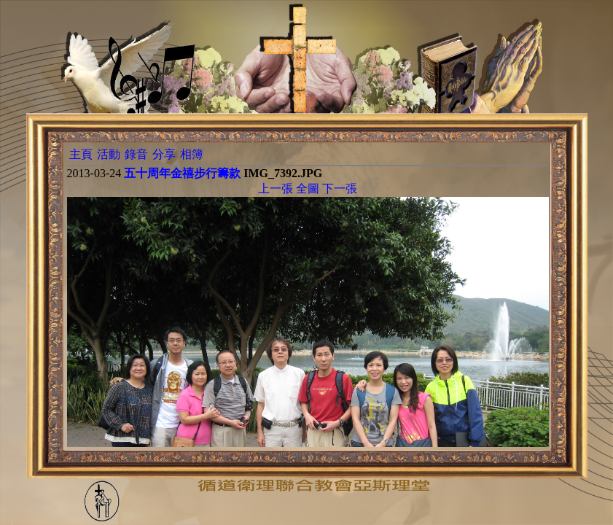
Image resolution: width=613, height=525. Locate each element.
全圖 (307, 188)
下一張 (339, 188)
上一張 (275, 188)
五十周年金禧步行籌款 (182, 173)
